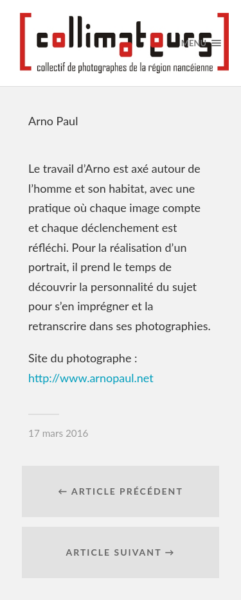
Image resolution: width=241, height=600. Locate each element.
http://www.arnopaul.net (91, 378)
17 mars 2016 (58, 433)
